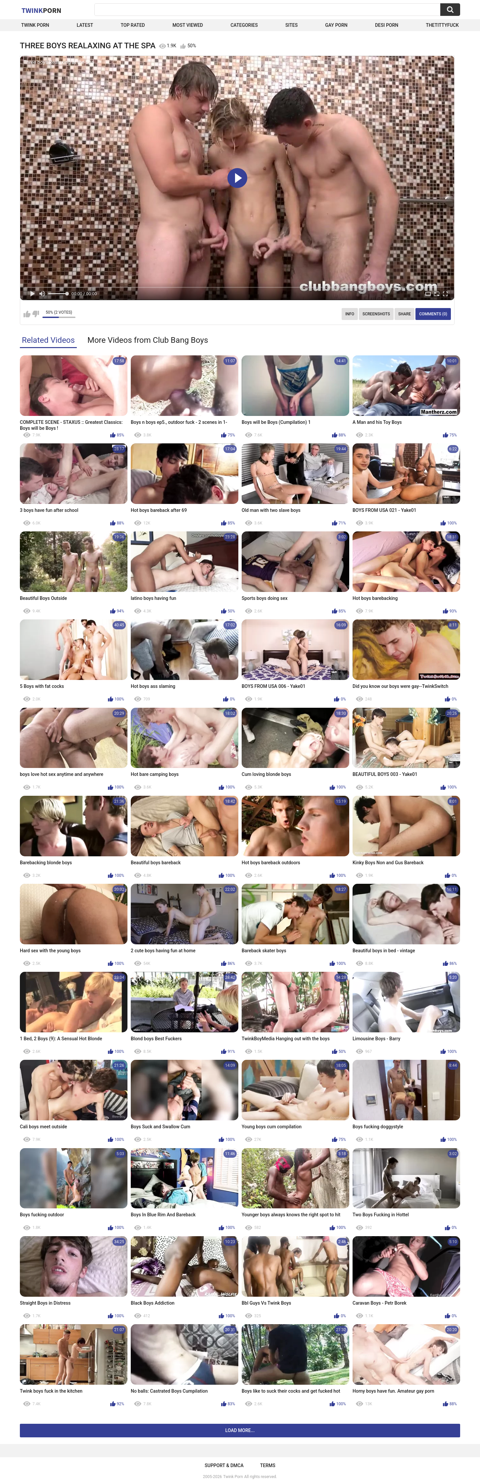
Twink (41, 10)
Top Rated (132, 25)
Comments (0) (433, 314)
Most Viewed (187, 25)
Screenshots (376, 314)
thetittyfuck (442, 25)
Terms (267, 1465)
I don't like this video (35, 314)
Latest (85, 25)
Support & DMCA (224, 1465)
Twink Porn (35, 25)
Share (404, 314)
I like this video (27, 314)
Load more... (240, 1430)
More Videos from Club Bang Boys (147, 340)
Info (349, 314)
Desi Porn (386, 25)
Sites (291, 25)
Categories (244, 25)
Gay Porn (336, 25)
